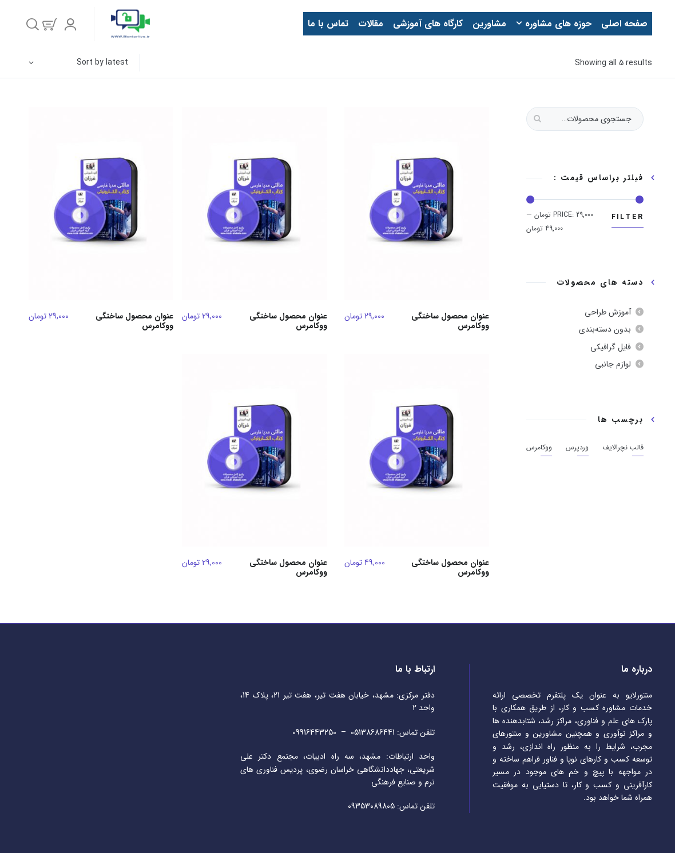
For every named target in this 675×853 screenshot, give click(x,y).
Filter (628, 217)
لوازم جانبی (613, 364)
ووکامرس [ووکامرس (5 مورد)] (539, 447)
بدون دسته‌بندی (605, 329)
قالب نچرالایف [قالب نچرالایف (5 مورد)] (623, 447)
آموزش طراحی (608, 312)
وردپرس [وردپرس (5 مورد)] (577, 447)
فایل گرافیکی (610, 347)
